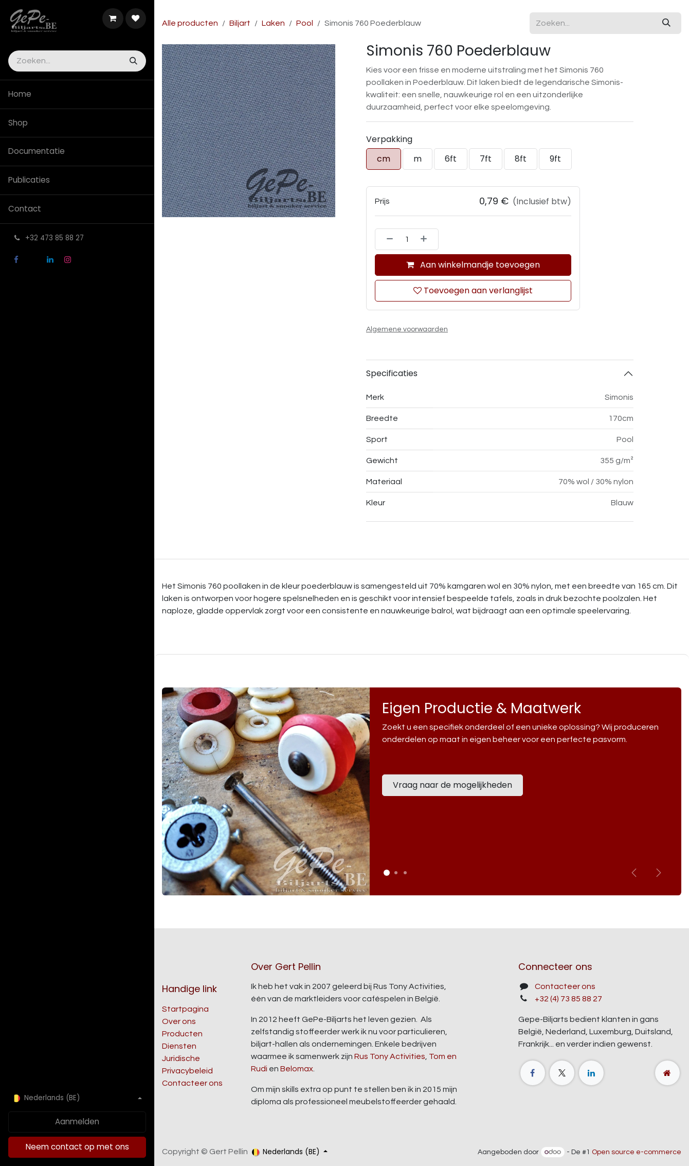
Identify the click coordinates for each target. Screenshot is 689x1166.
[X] (33, 260)
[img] (658, 872)
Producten (182, 1034)
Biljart (239, 23)
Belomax (296, 1069)
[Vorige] (634, 872)
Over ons (179, 1021)
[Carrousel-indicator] (395, 872)
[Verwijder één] (386, 239)
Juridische (181, 1058)
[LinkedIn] (50, 260)
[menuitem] (77, 94)
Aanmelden (77, 1121)
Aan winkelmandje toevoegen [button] (473, 265)
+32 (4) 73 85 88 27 (568, 999)
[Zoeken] (132, 61)
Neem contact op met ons (77, 1146)
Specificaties (392, 373)
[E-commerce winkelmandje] (112, 18)
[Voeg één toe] (426, 239)
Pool (304, 23)
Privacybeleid (187, 1071)
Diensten (179, 1046)
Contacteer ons (192, 1083)
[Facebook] (16, 260)
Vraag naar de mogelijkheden (452, 785)
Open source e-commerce (636, 1152)
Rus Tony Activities (389, 1056)
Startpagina (185, 1009)
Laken (273, 23)
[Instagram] (67, 260)
